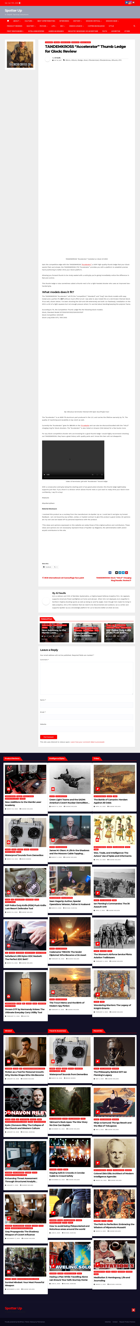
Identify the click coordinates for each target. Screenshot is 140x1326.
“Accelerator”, (87, 264)
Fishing (83, 628)
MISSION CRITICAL (93, 21)
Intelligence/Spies (36, 31)
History (77, 21)
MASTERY (31, 26)
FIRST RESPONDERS (15, 31)
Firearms (56, 42)
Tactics (128, 847)
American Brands (56, 31)
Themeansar (41, 1322)
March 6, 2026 (56, 908)
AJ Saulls (57, 58)
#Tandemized (94, 60)
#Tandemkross (105, 60)
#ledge (80, 60)
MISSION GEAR (112, 21)
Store (127, 31)
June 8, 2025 (56, 1233)
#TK (120, 60)
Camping (76, 628)
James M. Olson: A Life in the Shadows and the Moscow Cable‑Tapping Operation (69, 853)
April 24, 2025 (101, 806)
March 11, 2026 (56, 857)
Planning (28, 1172)
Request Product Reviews (127, 1322)
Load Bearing (19, 952)
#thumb (115, 60)
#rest (86, 60)
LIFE (53, 26)
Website (43, 724)
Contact (115, 1322)
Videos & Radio (76, 26)
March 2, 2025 (101, 1284)
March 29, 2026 (12, 859)
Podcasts (33, 1119)
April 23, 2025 (101, 859)
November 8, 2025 (13, 1289)
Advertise (115, 31)
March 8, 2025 (101, 1231)
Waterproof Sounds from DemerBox (85, 634)
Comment (44, 660)
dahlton (25, 1016)
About (16, 21)
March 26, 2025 (101, 1180)
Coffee (108, 1271)
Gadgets (89, 628)
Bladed (109, 625)
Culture (15, 1068)
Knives (35, 1003)
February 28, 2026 (58, 959)
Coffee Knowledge (96, 26)
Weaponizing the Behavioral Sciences (34, 1068)
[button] (134, 26)
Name (43, 700)
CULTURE (28, 21)
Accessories (49, 42)
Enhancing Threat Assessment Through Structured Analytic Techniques (21, 1181)
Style (111, 26)
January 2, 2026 (13, 1185)
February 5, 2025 (102, 961)
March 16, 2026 (12, 912)
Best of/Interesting (46, 21)
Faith (104, 31)
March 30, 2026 (12, 809)
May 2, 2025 (100, 1129)
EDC (62, 26)
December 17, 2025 (13, 1238)
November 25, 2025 (58, 1179)
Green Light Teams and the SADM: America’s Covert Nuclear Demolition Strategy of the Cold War (68, 802)
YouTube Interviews (39, 1121)
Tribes (115, 796)
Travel (97, 630)
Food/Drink (121, 1271)
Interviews (64, 21)
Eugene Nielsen (26, 809)
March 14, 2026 (56, 806)
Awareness (9, 1068)
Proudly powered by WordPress (14, 1322)
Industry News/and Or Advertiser (83, 31)
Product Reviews (14, 26)
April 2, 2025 (100, 910)
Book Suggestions (55, 897)
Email (43, 712)
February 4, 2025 (102, 1012)
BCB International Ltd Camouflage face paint (63, 578)
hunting (95, 628)
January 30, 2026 (13, 1078)
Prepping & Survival (55, 1222)
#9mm (68, 60)
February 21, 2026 (13, 1016)
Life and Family (24, 1119)
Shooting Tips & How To (60, 625)
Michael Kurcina (70, 908)
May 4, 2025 (100, 1078)
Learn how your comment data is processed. (88, 742)
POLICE (117, 627)
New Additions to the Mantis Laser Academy (54, 632)
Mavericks (103, 951)
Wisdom (30, 1121)
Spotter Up (13, 10)
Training (44, 627)
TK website (85, 425)
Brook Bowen (91, 639)
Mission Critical (65, 42)
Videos (39, 1119)
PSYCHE (43, 26)
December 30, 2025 (58, 1129)
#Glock (74, 60)
